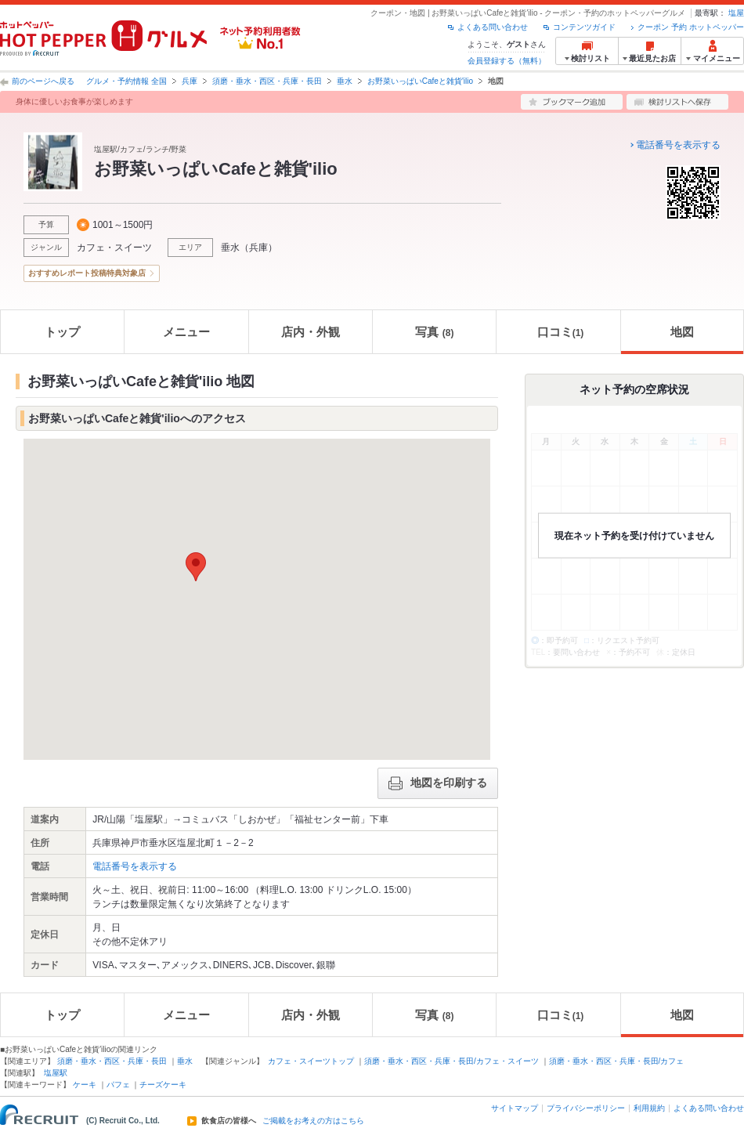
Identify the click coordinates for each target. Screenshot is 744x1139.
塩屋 (736, 13)
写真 (434, 331)
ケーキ (84, 1084)
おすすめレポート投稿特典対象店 (87, 273)
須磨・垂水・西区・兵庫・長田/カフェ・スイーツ (451, 1061)
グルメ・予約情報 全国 (126, 81)
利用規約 (649, 1108)
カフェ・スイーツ (114, 247)
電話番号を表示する (678, 144)
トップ (62, 331)
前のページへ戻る (43, 81)
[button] (196, 566)
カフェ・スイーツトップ (311, 1061)
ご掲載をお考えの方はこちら (313, 1121)
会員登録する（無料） (507, 60)
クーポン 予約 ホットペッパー (690, 27)
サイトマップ (514, 1108)
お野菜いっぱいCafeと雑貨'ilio (420, 81)
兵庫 (189, 81)
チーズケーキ (162, 1084)
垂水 (344, 81)
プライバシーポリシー (586, 1108)
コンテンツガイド (584, 27)
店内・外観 (310, 331)
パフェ (118, 1084)
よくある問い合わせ (492, 27)
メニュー (186, 331)
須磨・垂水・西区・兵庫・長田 (267, 81)
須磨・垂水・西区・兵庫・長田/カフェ (616, 1061)
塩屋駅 (55, 1072)
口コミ (560, 331)
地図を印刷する (437, 783)
